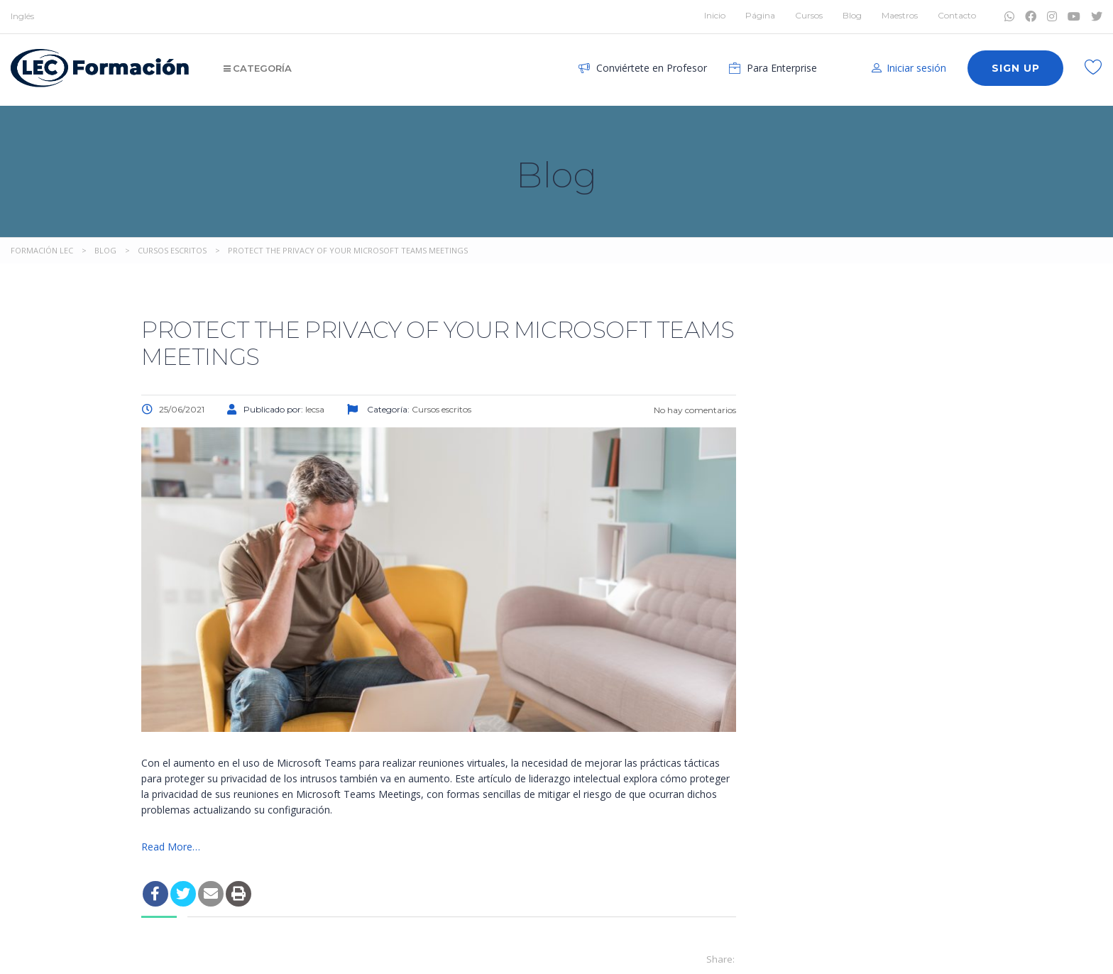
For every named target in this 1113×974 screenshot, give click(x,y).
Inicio (714, 15)
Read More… (170, 846)
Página (760, 15)
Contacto (957, 15)
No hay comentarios (694, 410)
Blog (852, 15)
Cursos (809, 15)
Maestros (900, 15)
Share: (720, 959)
